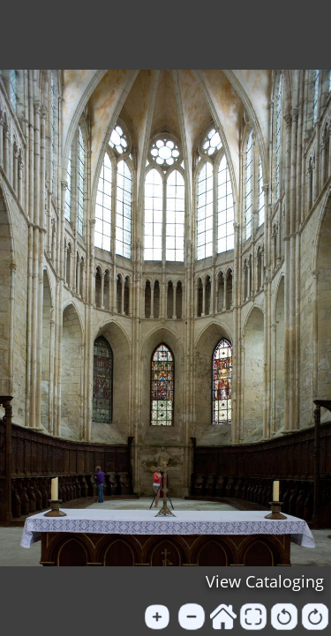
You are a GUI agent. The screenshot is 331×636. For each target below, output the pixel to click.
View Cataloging (265, 581)
